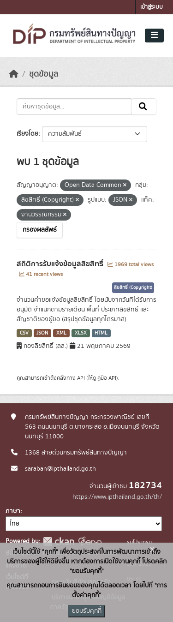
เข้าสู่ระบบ (151, 7)
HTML (101, 333)
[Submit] (143, 106)
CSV (24, 333)
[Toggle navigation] (154, 35)
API (81, 378)
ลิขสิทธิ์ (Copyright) (133, 287)
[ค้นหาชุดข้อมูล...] (74, 106)
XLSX (81, 333)
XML (61, 333)
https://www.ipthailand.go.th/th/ (117, 497)
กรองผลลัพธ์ (40, 229)
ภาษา (13, 511)
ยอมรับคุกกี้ (86, 611)
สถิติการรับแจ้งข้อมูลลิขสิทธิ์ (61, 264)
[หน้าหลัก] (13, 74)
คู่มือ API (106, 378)
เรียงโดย (27, 133)
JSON (42, 333)
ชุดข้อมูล (43, 74)
